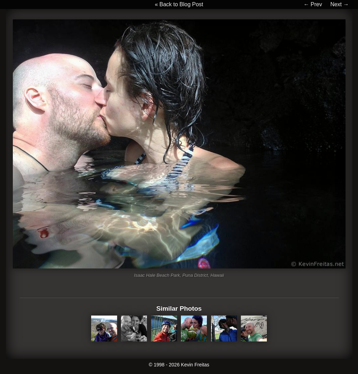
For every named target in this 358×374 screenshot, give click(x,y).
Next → (339, 4)
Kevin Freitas (195, 364)
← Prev (313, 4)
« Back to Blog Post (179, 4)
